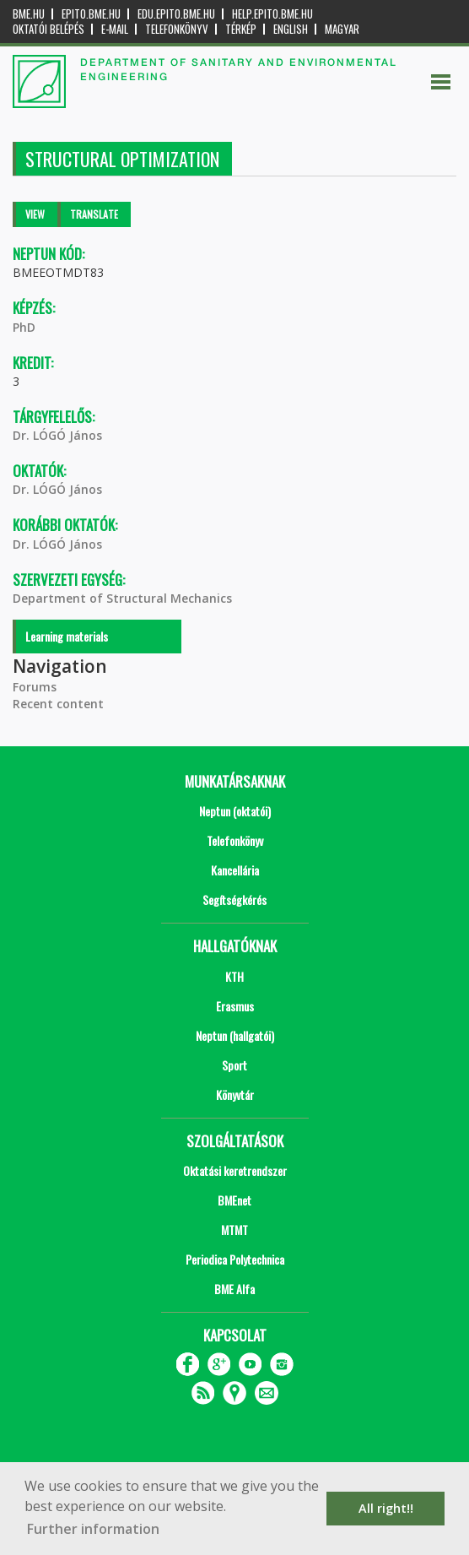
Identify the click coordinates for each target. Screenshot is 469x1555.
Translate (94, 214)
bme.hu (29, 13)
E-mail (114, 29)
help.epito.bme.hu (272, 13)
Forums (35, 687)
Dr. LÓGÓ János (57, 435)
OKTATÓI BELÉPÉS (48, 29)
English (290, 29)
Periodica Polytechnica (235, 1259)
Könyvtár (235, 1094)
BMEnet (234, 1200)
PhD (24, 327)
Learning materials (66, 636)
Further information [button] (93, 1529)
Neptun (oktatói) (235, 811)
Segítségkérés (234, 899)
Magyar (342, 29)
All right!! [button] (385, 1508)
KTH (234, 976)
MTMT (234, 1229)
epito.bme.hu (91, 13)
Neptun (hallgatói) (235, 1035)
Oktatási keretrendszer (235, 1170)
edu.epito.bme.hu (176, 13)
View (35, 214)
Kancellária (235, 870)
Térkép (240, 29)
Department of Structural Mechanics (122, 598)
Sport (234, 1065)
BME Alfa (234, 1289)
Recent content (58, 704)
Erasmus (235, 1006)
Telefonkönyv (176, 29)
